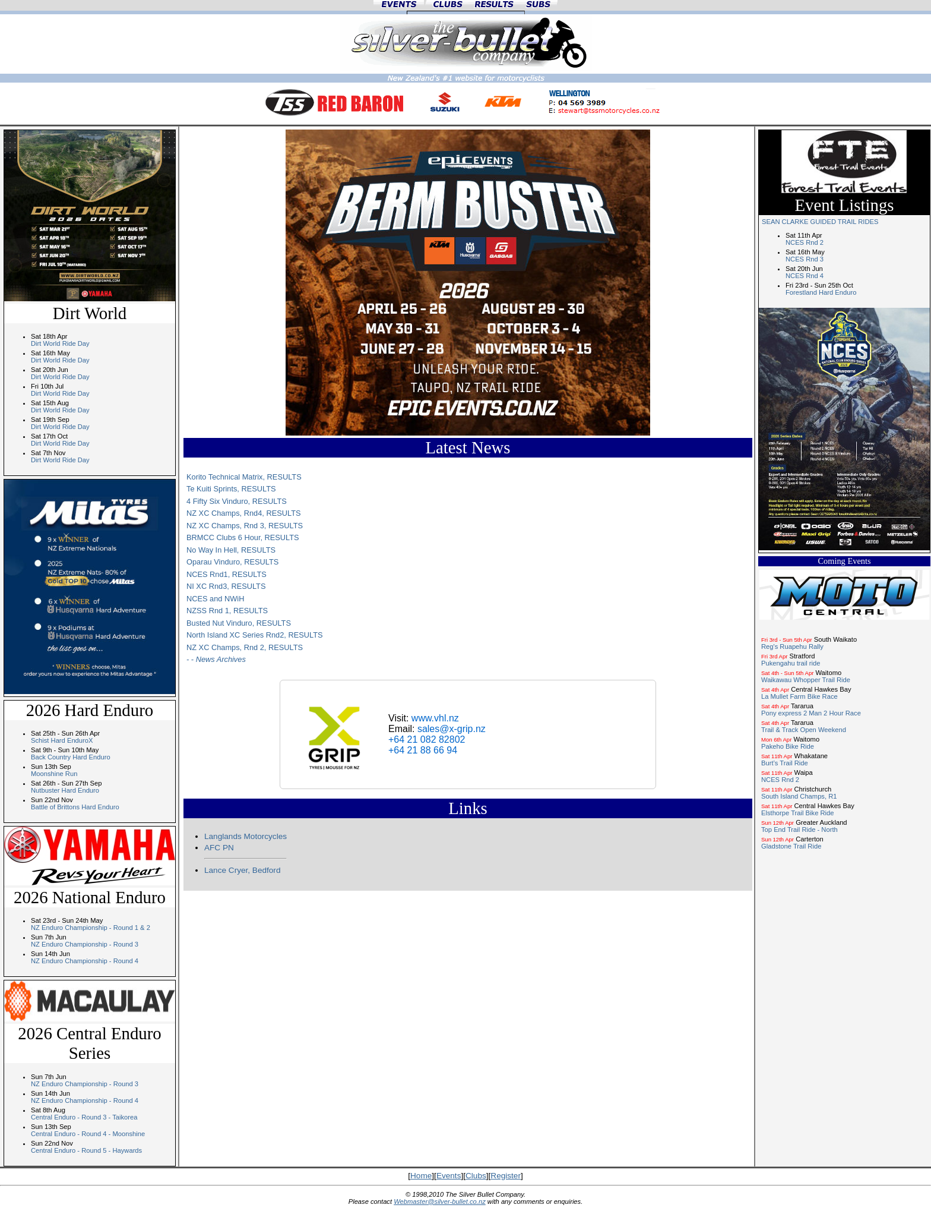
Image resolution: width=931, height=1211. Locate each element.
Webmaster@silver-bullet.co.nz (440, 1201)
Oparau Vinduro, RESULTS (232, 561)
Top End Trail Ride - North (799, 829)
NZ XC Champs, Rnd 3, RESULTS (244, 525)
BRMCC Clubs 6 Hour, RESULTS (242, 537)
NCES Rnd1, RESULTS (226, 574)
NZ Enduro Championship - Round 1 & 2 (90, 927)
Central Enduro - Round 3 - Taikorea (84, 1117)
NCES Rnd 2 (805, 242)
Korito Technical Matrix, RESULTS (244, 476)
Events (448, 1175)
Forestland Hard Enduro (821, 292)
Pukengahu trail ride (791, 663)
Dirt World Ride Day (60, 343)
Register (505, 1175)
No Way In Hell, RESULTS (231, 549)
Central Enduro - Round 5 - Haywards (86, 1150)
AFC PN (219, 847)
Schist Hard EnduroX (62, 740)
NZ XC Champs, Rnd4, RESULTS (243, 513)
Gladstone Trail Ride (791, 846)
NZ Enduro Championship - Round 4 (84, 960)
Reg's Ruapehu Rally (792, 646)
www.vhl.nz (435, 718)
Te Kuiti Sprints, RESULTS (231, 488)
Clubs (476, 1175)
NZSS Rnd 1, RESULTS (227, 610)
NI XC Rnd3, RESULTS (225, 586)
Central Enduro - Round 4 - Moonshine (88, 1133)
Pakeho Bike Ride (787, 746)
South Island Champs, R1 (799, 796)
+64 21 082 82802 (426, 739)
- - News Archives (216, 659)
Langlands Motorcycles (245, 836)
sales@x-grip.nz (451, 729)
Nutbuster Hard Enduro (65, 790)
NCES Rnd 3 (805, 259)
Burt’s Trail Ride (784, 763)
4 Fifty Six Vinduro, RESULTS (236, 501)
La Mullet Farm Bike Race (799, 696)
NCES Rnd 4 (805, 275)
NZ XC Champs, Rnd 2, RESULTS (244, 647)
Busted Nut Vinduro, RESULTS (238, 623)
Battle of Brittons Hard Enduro (75, 807)
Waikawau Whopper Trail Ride (805, 679)
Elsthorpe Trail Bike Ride (797, 812)
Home (421, 1175)
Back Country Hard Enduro (70, 757)
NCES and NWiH (215, 598)
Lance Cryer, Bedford (242, 870)
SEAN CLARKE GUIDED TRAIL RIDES (820, 221)
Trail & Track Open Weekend (803, 729)
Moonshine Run (54, 773)
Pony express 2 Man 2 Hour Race (811, 713)
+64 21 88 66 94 (422, 750)
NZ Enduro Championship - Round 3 (84, 944)
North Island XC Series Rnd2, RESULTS (254, 634)
